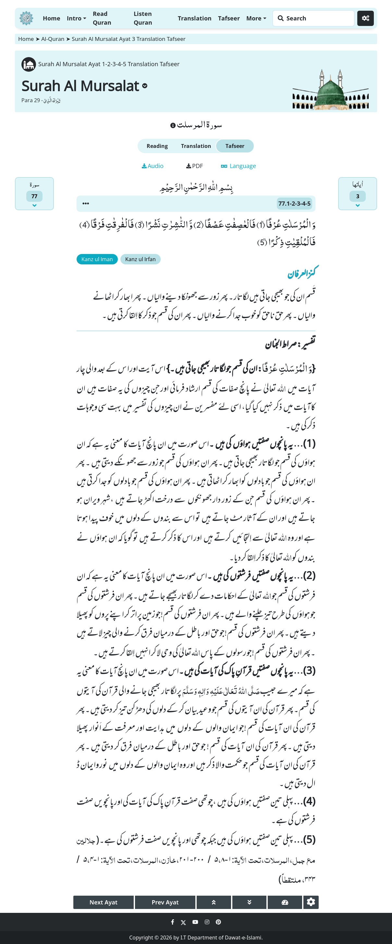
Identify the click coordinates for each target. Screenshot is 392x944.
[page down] (249, 902)
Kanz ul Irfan (140, 259)
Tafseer (229, 18)
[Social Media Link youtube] (196, 922)
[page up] (214, 902)
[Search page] (312, 18)
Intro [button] (74, 18)
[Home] (26, 17)
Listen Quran (143, 18)
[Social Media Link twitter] (184, 922)
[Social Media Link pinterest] (218, 922)
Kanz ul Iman (97, 259)
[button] (85, 204)
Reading (157, 146)
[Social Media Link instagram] (208, 922)
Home (51, 18)
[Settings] (365, 18)
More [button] (254, 18)
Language (238, 166)
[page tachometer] (285, 902)
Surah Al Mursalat (84, 85)
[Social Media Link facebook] (173, 922)
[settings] (311, 902)
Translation (195, 18)
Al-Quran (52, 38)
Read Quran (102, 18)
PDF (194, 166)
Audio (153, 166)
